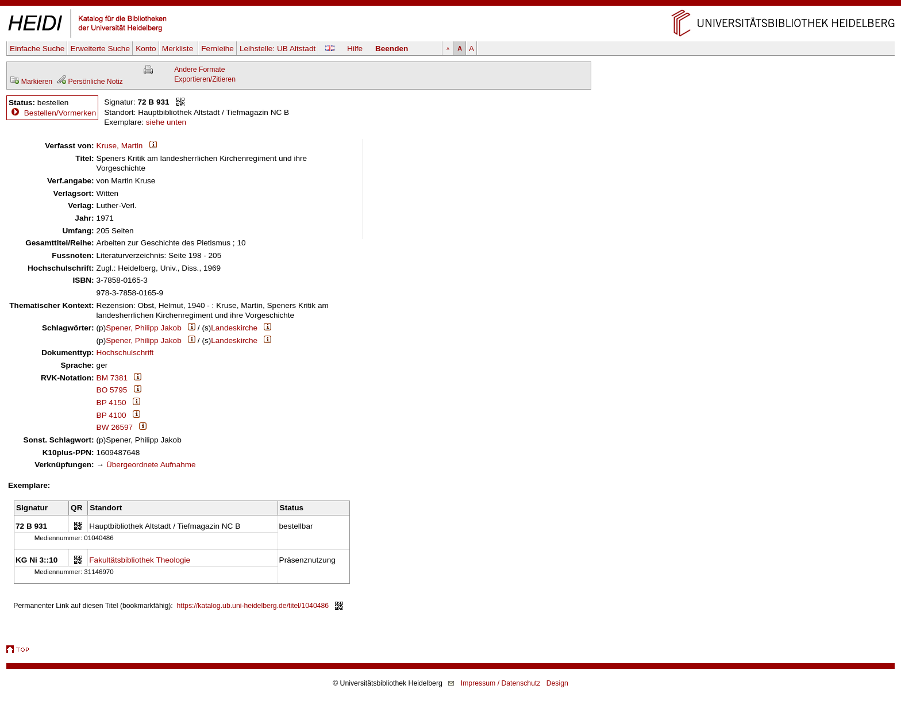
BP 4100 (111, 415)
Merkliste (178, 48)
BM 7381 (112, 378)
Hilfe (355, 48)
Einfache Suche (37, 48)
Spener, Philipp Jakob (144, 328)
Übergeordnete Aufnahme (151, 464)
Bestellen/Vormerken (60, 113)
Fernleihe (217, 48)
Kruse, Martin (120, 145)
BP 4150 (111, 402)
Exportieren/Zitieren (205, 79)
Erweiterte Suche (100, 48)
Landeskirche (234, 328)
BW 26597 (115, 427)
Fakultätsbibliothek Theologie (139, 560)
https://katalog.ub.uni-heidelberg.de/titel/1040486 (253, 606)
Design (557, 683)
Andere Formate (199, 70)
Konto (146, 48)
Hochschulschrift (125, 352)
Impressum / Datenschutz (501, 683)
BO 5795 (112, 390)
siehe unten (166, 122)
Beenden (391, 48)
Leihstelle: (277, 48)
